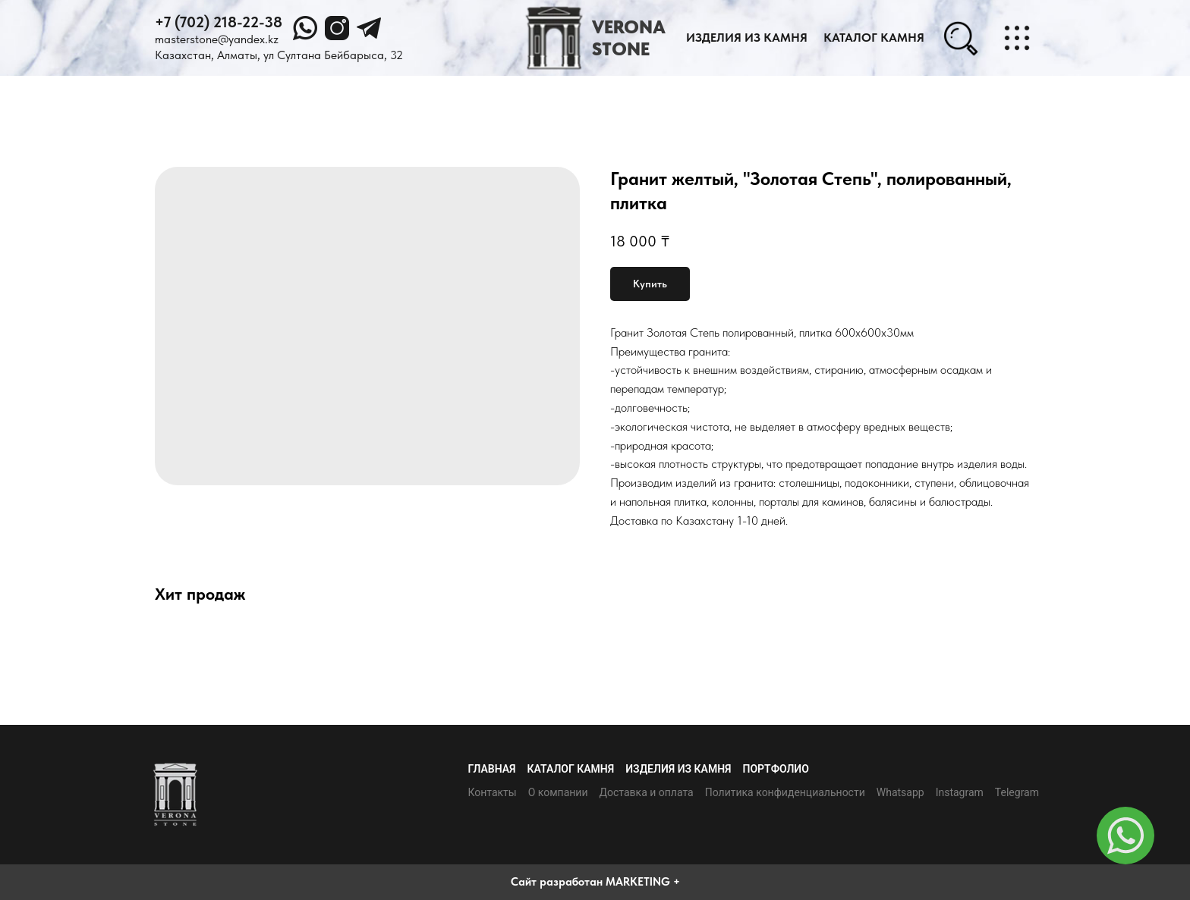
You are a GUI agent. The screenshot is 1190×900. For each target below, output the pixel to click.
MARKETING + (643, 882)
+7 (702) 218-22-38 (218, 22)
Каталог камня (571, 769)
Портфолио (776, 769)
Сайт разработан (557, 882)
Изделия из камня (747, 37)
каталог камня (873, 37)
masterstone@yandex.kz (217, 39)
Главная (491, 769)
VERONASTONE (629, 38)
